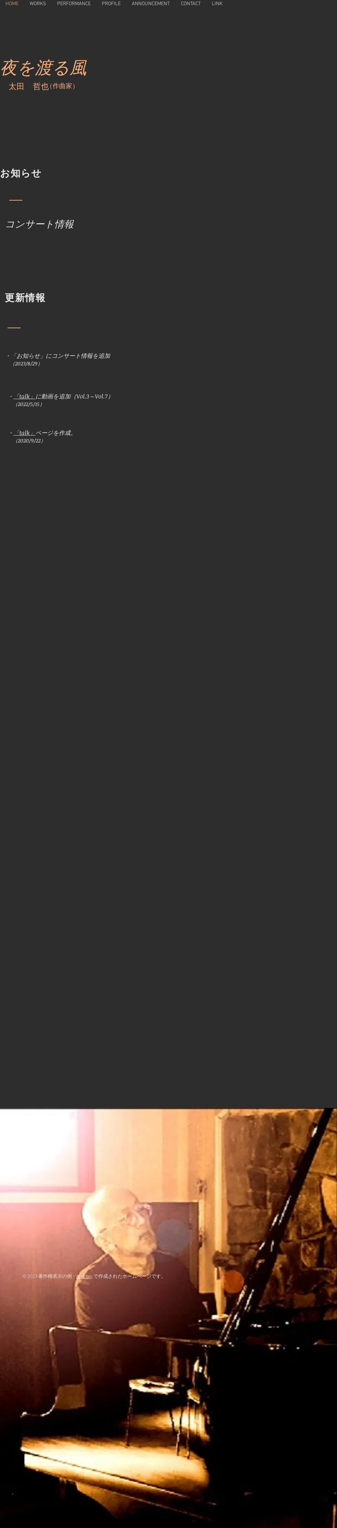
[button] (38, 3)
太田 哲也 (31, 87)
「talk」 (24, 396)
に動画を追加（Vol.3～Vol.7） (74, 396)
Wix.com (84, 1277)
